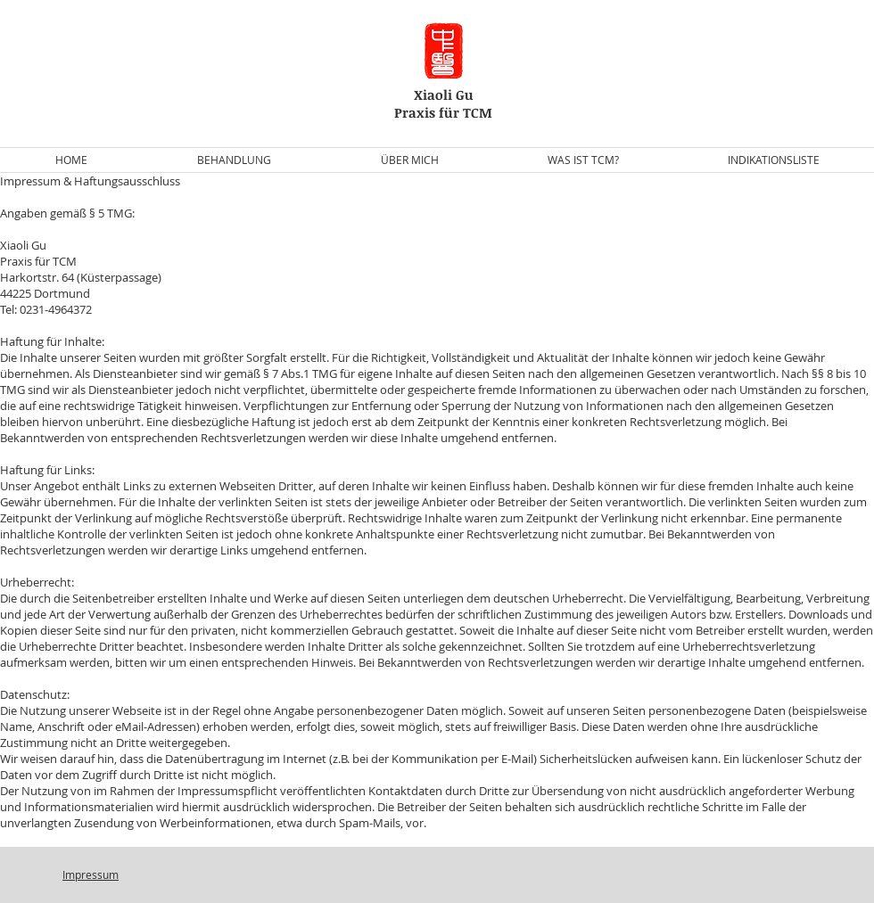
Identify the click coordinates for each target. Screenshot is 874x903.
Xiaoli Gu (444, 94)
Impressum (90, 874)
